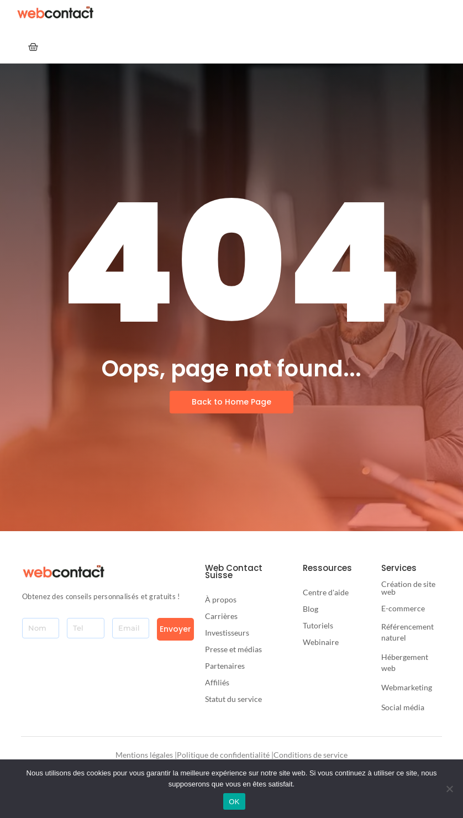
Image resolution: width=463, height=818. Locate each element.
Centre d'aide (326, 592)
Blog (310, 609)
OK (234, 802)
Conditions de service (310, 754)
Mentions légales (144, 754)
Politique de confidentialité (223, 754)
